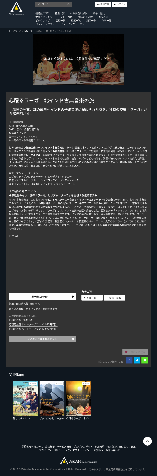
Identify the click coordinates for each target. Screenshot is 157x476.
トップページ (15, 30)
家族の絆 (103, 16)
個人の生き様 (85, 16)
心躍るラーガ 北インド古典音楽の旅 (86, 418)
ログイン (121, 4)
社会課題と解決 (78, 13)
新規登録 (105, 4)
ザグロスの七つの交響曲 (53, 418)
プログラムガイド (83, 446)
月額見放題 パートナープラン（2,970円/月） (33, 328)
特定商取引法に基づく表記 (121, 446)
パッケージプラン (45, 24)
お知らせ (98, 450)
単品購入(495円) (52, 296)
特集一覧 (60, 13)
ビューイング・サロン (72, 24)
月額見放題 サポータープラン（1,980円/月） (33, 324)
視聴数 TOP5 (42, 13)
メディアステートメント (78, 450)
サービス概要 (64, 446)
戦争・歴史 (99, 13)
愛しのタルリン (21, 418)
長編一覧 (60, 20)
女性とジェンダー (45, 16)
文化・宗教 (66, 16)
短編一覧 (76, 20)
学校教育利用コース (32, 446)
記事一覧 (91, 20)
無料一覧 (106, 20)
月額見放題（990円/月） (22, 319)
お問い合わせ (113, 450)
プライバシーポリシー (51, 450)
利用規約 (99, 446)
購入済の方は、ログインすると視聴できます (33, 309)
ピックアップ (42, 20)
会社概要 (50, 446)
